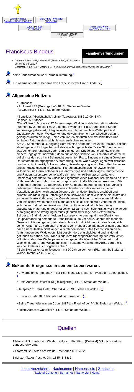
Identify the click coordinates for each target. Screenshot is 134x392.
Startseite (106, 369)
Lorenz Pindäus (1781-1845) (35, 27)
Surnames (66, 372)
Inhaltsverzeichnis (35, 369)
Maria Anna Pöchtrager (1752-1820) (51, 20)
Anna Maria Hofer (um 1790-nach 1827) (100, 27)
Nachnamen (62, 369)
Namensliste (85, 369)
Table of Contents (45, 372)
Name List (82, 372)
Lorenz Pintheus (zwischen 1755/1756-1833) (18, 20)
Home (96, 372)
